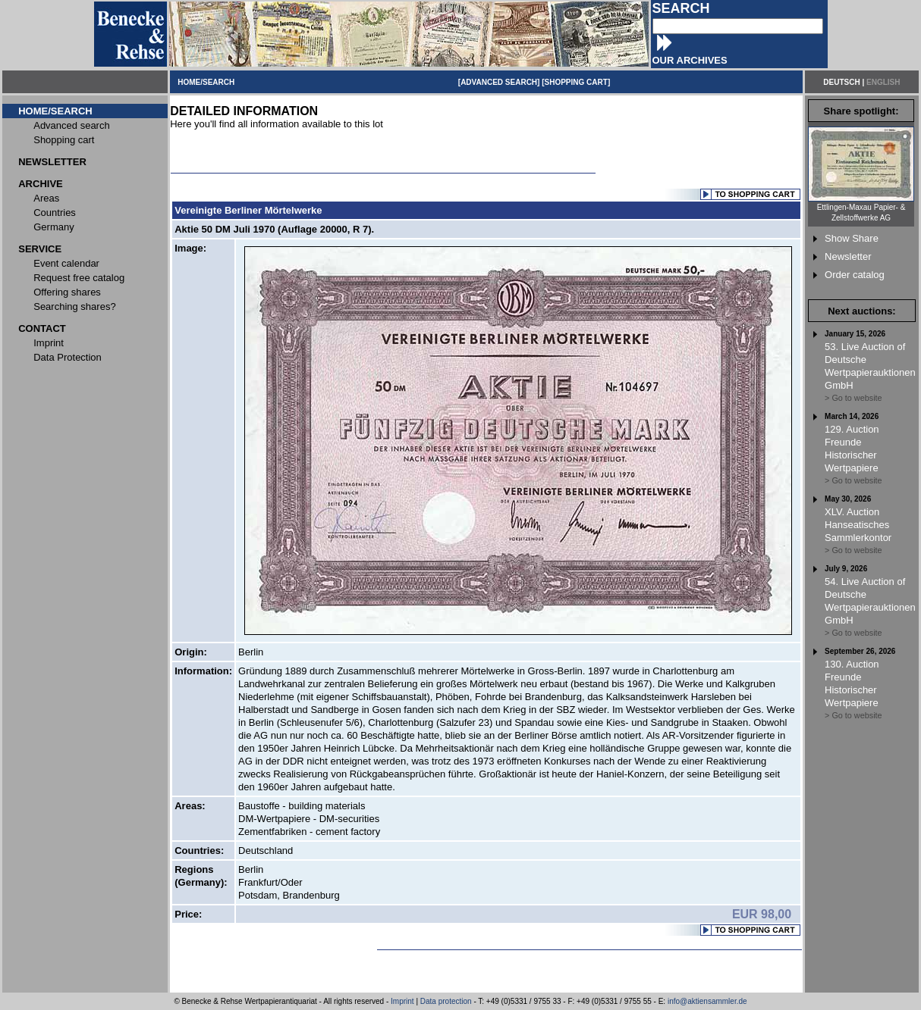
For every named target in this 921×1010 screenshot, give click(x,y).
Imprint (402, 1001)
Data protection (446, 1001)
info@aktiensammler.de (707, 1001)
